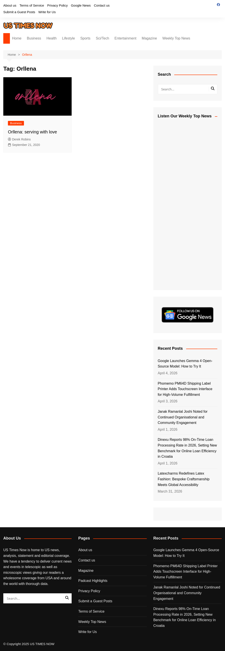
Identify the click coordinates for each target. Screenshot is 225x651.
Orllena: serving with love (32, 131)
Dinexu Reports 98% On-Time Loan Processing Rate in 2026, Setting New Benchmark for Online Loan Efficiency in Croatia (187, 448)
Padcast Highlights (92, 581)
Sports (85, 38)
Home (17, 38)
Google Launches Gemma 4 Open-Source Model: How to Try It (185, 363)
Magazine (149, 38)
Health (52, 38)
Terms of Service (32, 5)
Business (34, 38)
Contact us (102, 5)
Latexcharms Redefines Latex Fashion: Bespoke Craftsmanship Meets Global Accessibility (184, 479)
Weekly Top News (176, 38)
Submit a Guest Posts (19, 12)
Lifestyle (68, 38)
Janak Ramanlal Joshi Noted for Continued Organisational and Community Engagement (183, 417)
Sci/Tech (102, 38)
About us (9, 5)
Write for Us (47, 12)
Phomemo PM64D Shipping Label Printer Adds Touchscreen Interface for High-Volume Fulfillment (185, 389)
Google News (81, 5)
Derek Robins (19, 139)
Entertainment (125, 38)
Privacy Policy (57, 5)
